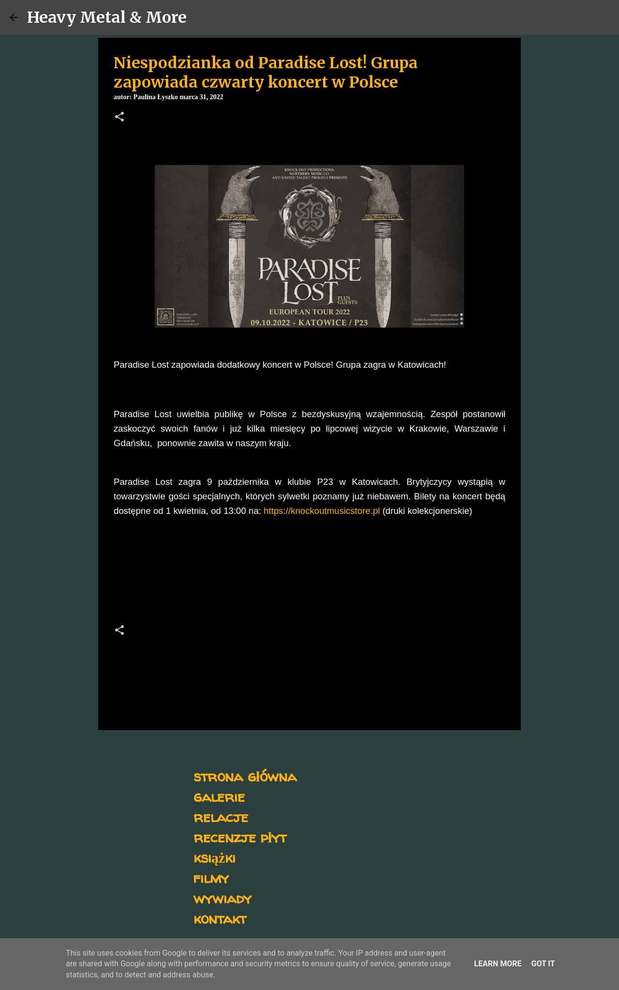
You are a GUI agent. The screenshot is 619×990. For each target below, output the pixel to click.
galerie (219, 796)
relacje (220, 816)
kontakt (219, 918)
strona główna (244, 776)
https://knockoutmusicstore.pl (322, 511)
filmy (211, 877)
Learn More (497, 963)
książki (214, 857)
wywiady (222, 898)
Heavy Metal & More (107, 17)
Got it (543, 963)
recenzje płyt (239, 837)
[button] (119, 117)
